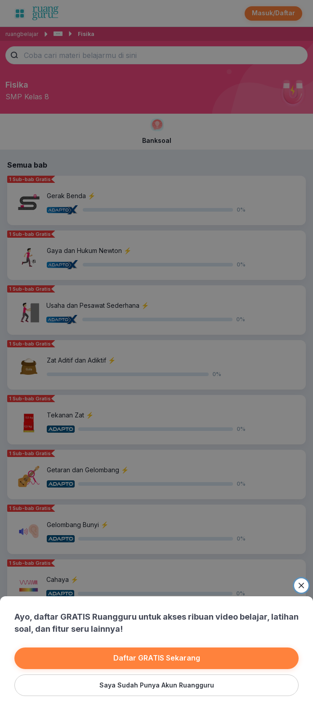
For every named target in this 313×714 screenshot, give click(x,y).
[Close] (301, 585)
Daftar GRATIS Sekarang (156, 657)
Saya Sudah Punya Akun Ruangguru (156, 685)
